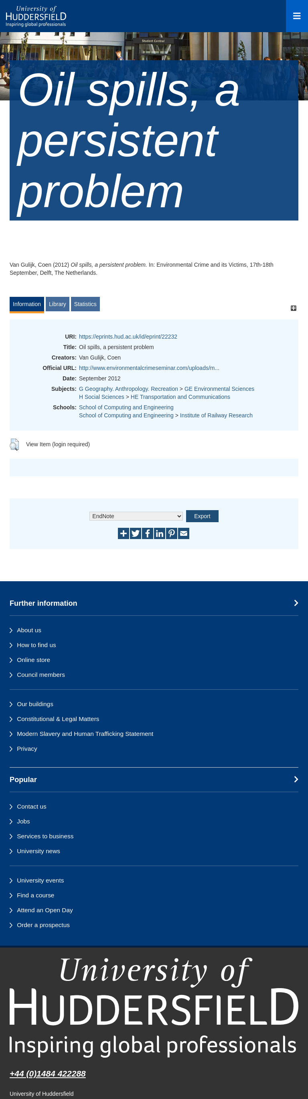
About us (29, 630)
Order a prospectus (43, 924)
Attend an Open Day (45, 910)
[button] (14, 445)
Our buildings (35, 704)
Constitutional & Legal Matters (58, 718)
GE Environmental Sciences (219, 389)
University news (38, 851)
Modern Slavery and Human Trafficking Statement (85, 733)
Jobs (23, 821)
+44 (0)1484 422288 (48, 1073)
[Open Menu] (297, 16)
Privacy (27, 748)
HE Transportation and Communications (180, 397)
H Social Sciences (101, 397)
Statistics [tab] (85, 304)
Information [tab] (27, 304)
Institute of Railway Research (216, 415)
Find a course (35, 895)
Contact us (32, 806)
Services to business (45, 836)
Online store (33, 659)
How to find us (36, 644)
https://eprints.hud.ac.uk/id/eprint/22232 (128, 336)
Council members (41, 674)
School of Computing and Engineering (126, 407)
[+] (293, 308)
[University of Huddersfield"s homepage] (154, 1008)
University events (40, 880)
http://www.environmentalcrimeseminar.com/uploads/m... (149, 368)
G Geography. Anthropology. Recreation (128, 389)
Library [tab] (57, 304)
